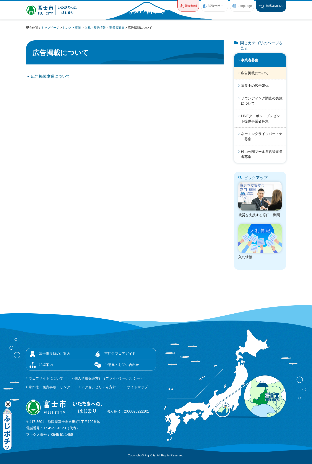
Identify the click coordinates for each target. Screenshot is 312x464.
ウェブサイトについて (46, 378)
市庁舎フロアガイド (120, 353)
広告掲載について (255, 73)
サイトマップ (137, 387)
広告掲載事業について (50, 76)
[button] (188, 6)
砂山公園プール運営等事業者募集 (262, 154)
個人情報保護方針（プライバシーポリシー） (109, 378)
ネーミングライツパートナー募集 (262, 136)
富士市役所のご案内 (54, 353)
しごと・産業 (72, 27)
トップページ (50, 27)
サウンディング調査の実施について (262, 100)
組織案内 (46, 365)
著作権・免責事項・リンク (49, 387)
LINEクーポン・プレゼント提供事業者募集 (260, 118)
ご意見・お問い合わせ (121, 365)
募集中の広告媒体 (255, 85)
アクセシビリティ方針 (98, 387)
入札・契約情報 (95, 27)
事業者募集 (116, 27)
